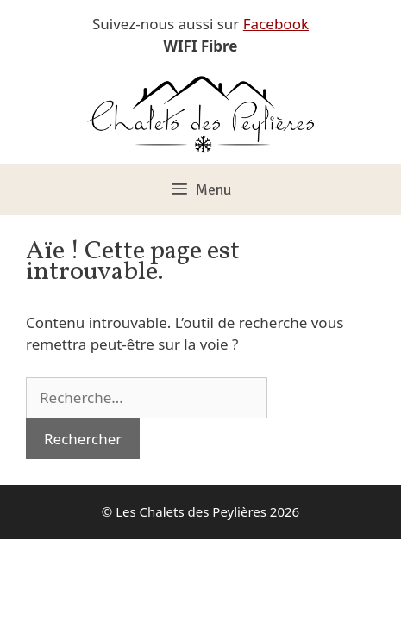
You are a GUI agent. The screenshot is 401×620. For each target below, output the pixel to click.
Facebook (276, 24)
